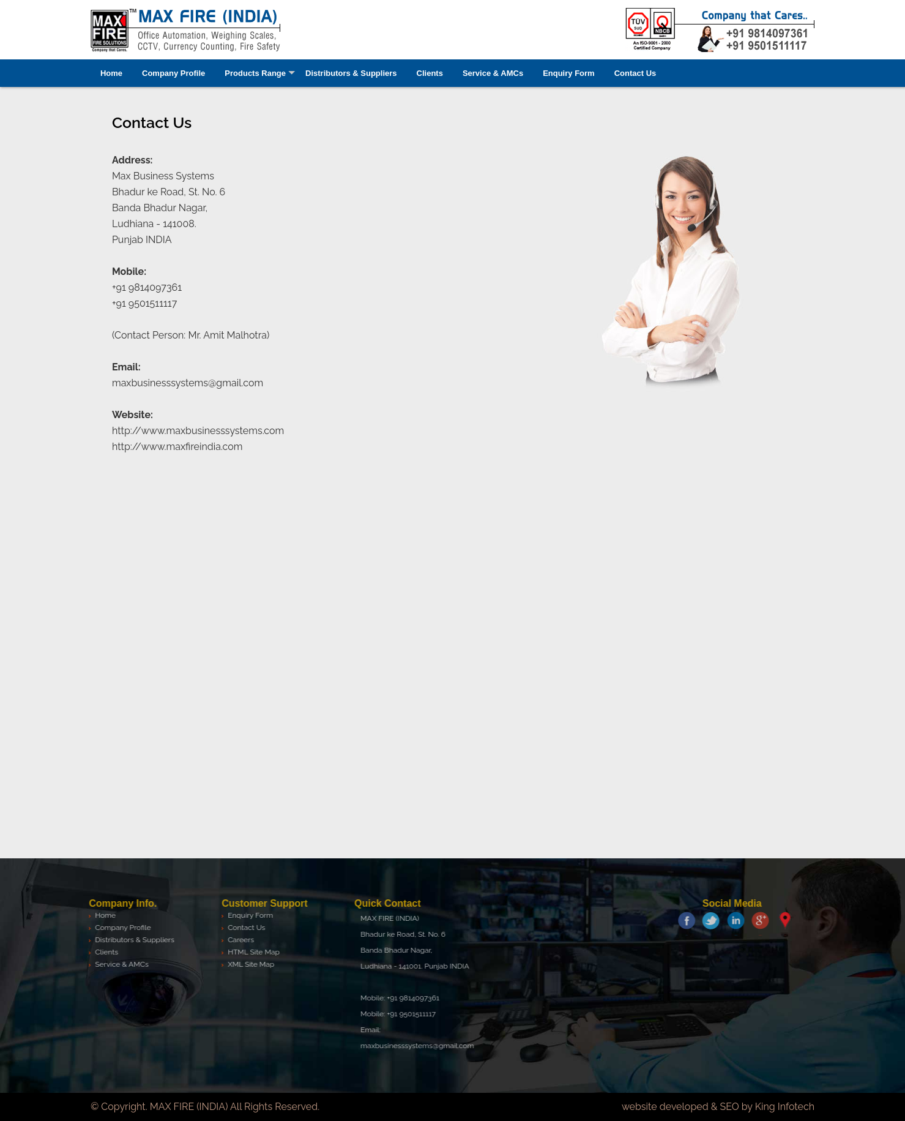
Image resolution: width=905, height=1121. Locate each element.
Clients (430, 73)
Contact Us (635, 73)
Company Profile (173, 73)
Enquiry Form (569, 73)
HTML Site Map (250, 952)
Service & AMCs (493, 73)
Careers (237, 939)
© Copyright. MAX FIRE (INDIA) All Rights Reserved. (205, 1106)
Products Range (255, 73)
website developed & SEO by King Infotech (718, 1106)
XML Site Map (247, 964)
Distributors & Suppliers (351, 73)
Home (111, 73)
